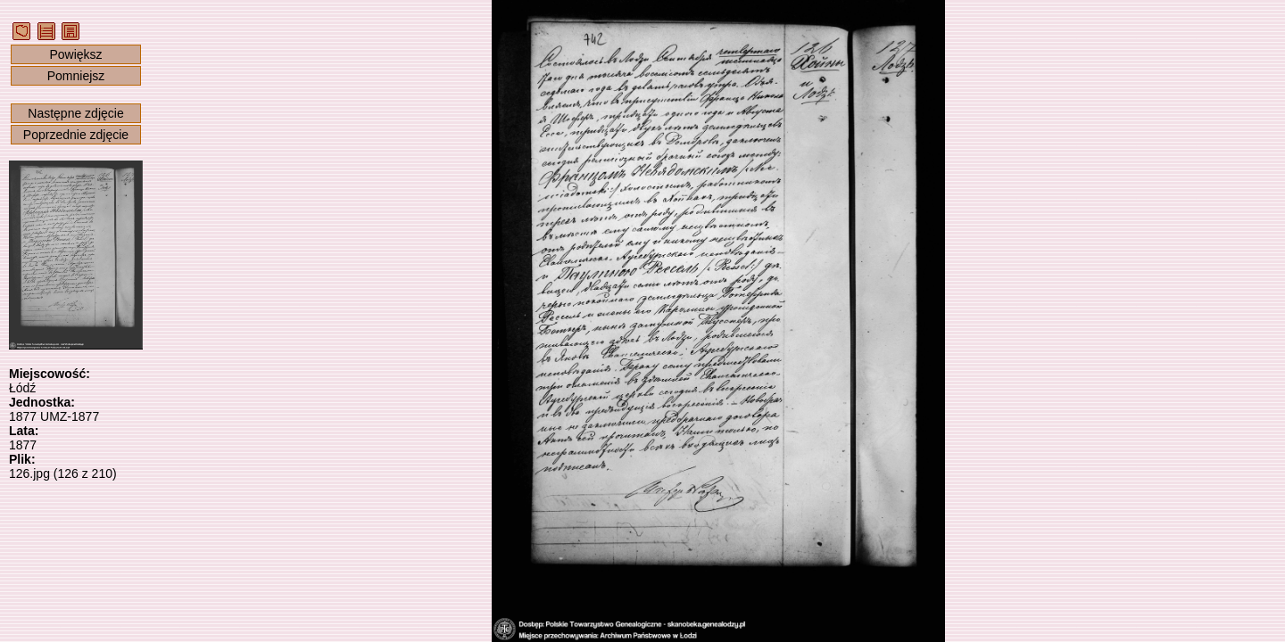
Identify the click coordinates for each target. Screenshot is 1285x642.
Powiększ (75, 54)
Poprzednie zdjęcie (75, 135)
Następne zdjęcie (75, 113)
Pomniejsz (76, 76)
